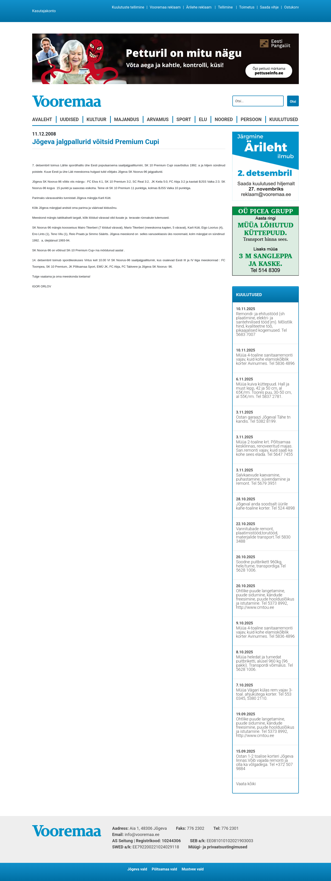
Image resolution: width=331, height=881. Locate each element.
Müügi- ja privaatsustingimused (217, 846)
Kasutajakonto (44, 11)
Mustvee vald (193, 869)
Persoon (251, 119)
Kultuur (96, 119)
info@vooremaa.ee (142, 834)
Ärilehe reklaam (199, 7)
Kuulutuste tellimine (128, 7)
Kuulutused (283, 119)
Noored (224, 119)
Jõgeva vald (137, 869)
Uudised (69, 119)
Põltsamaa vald (164, 869)
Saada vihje (269, 7)
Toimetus (246, 7)
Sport (184, 119)
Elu (203, 119)
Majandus (126, 119)
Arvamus (158, 119)
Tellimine (225, 7)
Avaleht (42, 119)
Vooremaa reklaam (165, 7)
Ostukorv (291, 7)
